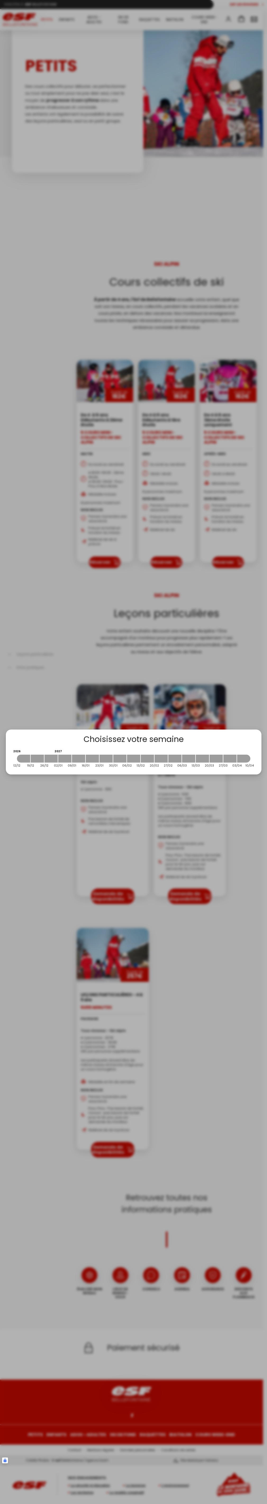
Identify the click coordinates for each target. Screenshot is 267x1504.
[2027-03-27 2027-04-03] (230, 759)
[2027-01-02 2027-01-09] (64, 759)
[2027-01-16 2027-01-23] (92, 759)
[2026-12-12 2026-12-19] (23, 759)
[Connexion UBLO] (5, 1460)
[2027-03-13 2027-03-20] (202, 759)
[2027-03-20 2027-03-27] (216, 759)
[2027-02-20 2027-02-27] (161, 759)
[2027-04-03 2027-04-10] (243, 759)
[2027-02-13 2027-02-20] (147, 759)
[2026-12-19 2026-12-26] (37, 759)
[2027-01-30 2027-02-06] (119, 759)
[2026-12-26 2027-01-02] (51, 759)
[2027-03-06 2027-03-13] (188, 759)
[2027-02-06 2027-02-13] (133, 759)
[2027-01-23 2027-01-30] (106, 759)
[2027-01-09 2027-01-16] (78, 759)
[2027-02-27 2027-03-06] (175, 759)
